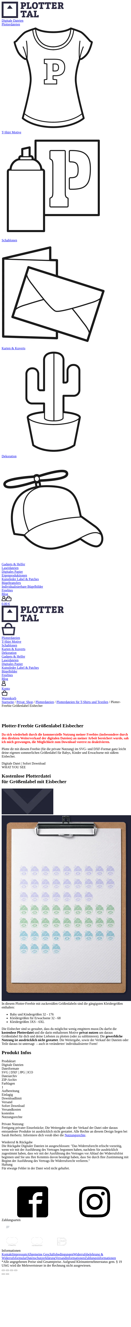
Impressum (19, 1254)
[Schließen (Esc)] (3, 1270)
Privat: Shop (25, 702)
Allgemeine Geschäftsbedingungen (50, 1254)
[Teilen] (7, 1270)
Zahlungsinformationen (100, 1258)
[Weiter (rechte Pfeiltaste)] (7, 1274)
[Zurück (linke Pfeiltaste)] (3, 1274)
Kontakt (7, 1254)
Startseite (8, 702)
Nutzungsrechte (75, 1135)
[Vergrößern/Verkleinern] (15, 1270)
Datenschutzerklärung (40, 1258)
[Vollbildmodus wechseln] (11, 1270)
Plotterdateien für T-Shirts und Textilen (82, 702)
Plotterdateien (45, 702)
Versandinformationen (70, 1258)
